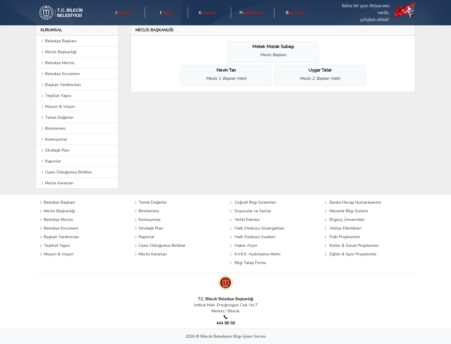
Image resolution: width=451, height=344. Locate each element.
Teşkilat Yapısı (56, 95)
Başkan (166, 12)
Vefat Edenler (244, 219)
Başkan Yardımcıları (61, 84)
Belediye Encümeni (60, 74)
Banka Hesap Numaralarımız (352, 202)
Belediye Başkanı (59, 41)
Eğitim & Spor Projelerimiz (350, 254)
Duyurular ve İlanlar (250, 211)
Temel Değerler (57, 117)
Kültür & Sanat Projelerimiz (351, 245)
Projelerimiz (253, 12)
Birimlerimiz (53, 128)
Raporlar (51, 161)
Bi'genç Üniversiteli (344, 219)
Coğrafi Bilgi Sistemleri (252, 202)
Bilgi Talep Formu (247, 262)
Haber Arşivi (243, 245)
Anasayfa (123, 12)
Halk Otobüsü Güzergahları (256, 228)
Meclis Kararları (57, 183)
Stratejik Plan (55, 150)
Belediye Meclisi (57, 63)
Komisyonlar (54, 139)
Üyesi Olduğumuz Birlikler (66, 172)
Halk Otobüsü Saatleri (252, 237)
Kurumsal (210, 12)
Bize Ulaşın (296, 12)
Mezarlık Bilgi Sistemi (346, 211)
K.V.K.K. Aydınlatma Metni (254, 254)
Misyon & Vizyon (58, 106)
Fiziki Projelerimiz (342, 237)
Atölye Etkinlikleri (343, 228)
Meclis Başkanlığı (59, 52)
